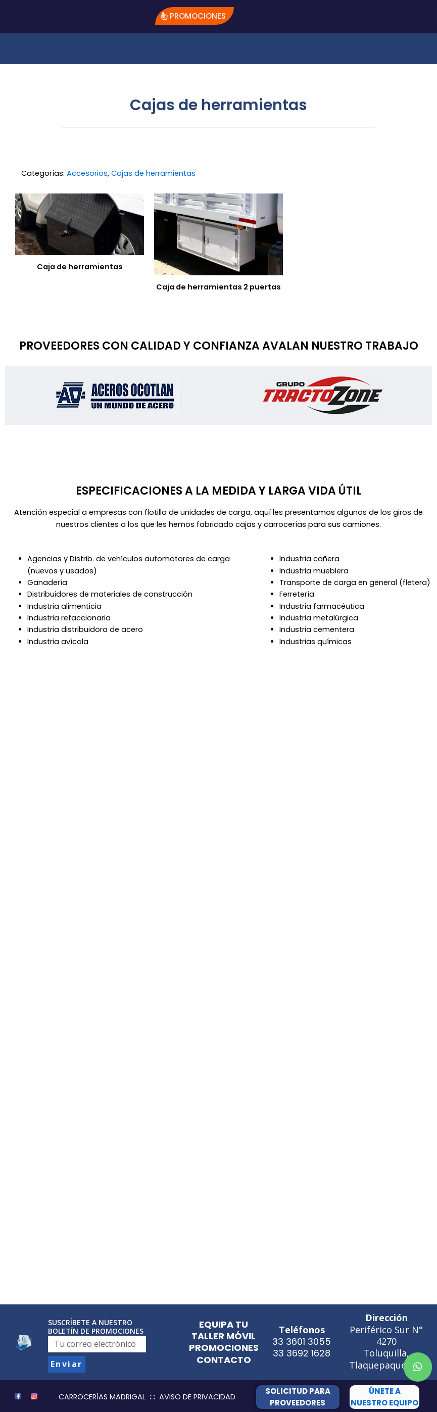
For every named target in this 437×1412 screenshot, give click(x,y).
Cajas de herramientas (153, 173)
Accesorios (87, 173)
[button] (194, 16)
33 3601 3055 (301, 1341)
